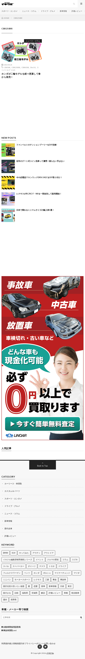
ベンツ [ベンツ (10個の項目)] (27, 573)
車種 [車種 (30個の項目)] (66, 593)
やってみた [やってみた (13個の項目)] (24, 553)
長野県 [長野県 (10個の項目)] (13, 599)
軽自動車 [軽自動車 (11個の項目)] (75, 593)
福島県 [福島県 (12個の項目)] (25, 593)
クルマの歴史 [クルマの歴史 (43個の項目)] (53, 559)
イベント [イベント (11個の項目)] (39, 559)
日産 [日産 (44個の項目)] (62, 586)
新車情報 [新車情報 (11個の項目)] (53, 586)
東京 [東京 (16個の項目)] (70, 586)
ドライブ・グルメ (48, 11)
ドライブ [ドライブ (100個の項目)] (62, 566)
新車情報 (63, 11)
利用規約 (5, 643)
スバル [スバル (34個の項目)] (6, 566)
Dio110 (33, 67)
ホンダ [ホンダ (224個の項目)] (36, 573)
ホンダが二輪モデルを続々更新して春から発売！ (21, 75)
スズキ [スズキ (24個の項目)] (75, 559)
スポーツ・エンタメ (9, 11)
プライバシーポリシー (34, 643)
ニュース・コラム (29, 11)
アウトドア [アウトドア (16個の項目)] (49, 553)
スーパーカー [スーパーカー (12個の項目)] (18, 566)
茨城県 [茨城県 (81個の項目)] (34, 593)
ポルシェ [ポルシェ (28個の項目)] (47, 573)
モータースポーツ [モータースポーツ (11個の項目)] (22, 579)
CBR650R (25, 67)
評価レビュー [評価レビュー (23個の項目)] (54, 593)
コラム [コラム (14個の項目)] (65, 559)
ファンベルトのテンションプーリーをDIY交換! (36, 145)
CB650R (7, 67)
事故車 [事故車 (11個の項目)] (63, 579)
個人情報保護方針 (17, 643)
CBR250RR (16, 67)
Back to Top (42, 466)
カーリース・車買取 (13, 483)
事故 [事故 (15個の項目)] (55, 579)
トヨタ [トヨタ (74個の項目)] (52, 566)
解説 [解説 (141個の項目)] (43, 593)
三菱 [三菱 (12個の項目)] (47, 579)
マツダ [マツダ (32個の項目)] (77, 573)
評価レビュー (77, 11)
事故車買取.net (9, 630)
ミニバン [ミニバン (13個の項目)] (7, 579)
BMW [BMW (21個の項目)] (5, 553)
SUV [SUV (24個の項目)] (13, 553)
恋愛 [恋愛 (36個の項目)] (36, 586)
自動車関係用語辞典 (11, 627)
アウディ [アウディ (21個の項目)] (36, 553)
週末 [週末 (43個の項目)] (5, 599)
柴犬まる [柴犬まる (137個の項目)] (7, 593)
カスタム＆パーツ (12, 491)
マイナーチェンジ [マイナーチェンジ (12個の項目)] (62, 573)
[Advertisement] (42, 110)
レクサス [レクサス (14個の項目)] (37, 579)
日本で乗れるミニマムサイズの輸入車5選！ (35, 210)
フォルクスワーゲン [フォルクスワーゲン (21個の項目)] (11, 573)
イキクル (50, 653)
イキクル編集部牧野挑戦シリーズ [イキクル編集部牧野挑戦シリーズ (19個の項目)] (17, 559)
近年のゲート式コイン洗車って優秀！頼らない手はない (40, 161)
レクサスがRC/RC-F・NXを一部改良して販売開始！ (39, 193)
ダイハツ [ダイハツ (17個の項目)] (32, 566)
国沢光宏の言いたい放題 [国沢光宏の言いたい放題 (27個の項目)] (13, 586)
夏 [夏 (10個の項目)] (29, 586)
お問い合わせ (49, 643)
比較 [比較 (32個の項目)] (16, 593)
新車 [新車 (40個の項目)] (43, 586)
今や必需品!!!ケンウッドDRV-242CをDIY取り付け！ (39, 177)
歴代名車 (8, 528)
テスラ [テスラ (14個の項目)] (42, 566)
